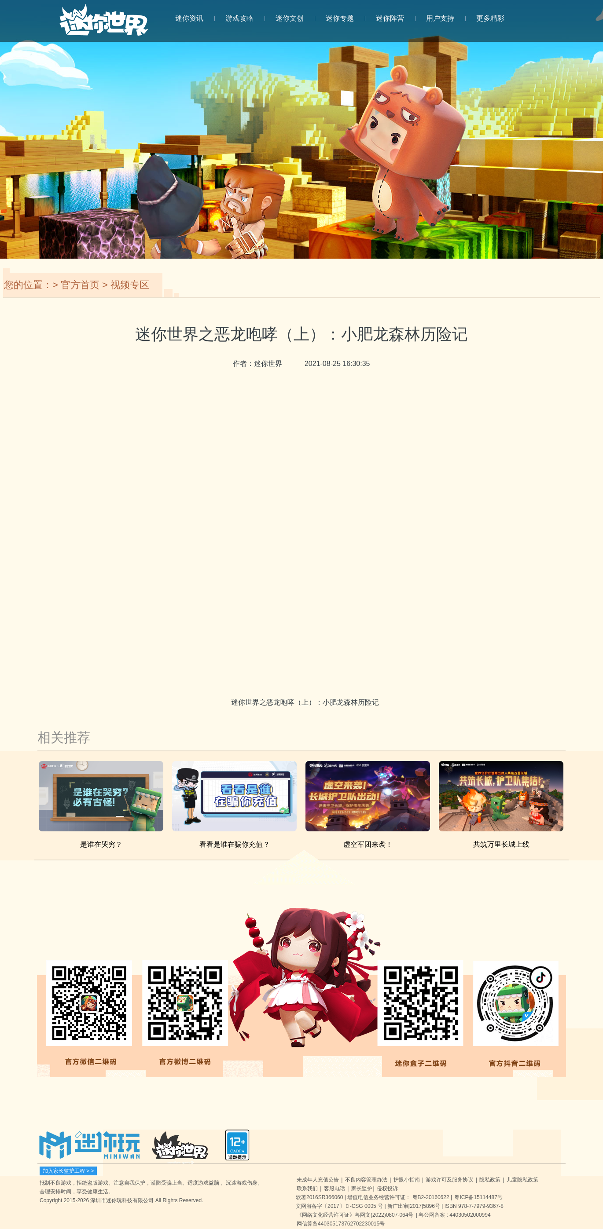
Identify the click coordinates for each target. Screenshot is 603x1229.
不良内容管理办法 (366, 1180)
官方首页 (80, 284)
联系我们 (307, 1188)
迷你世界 (103, 25)
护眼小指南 (406, 1180)
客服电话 (334, 1188)
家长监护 (361, 1188)
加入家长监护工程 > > (68, 1171)
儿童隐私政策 (522, 1180)
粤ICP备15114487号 (478, 1197)
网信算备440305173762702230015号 (341, 1224)
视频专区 (129, 284)
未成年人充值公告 (318, 1180)
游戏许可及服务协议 (449, 1180)
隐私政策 (489, 1180)
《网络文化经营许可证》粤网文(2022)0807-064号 (355, 1215)
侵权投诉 (387, 1188)
